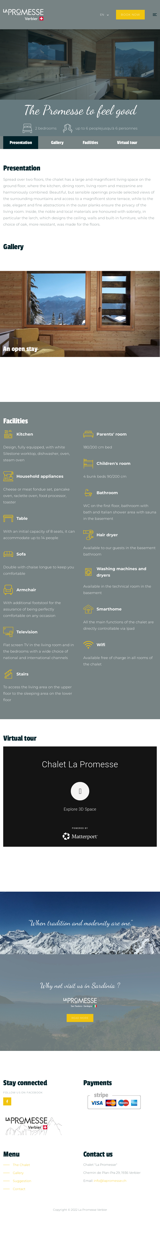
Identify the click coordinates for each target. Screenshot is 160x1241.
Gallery (57, 142)
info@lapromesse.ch (110, 1181)
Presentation (21, 142)
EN (102, 14)
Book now (130, 14)
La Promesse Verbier (92, 1210)
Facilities (90, 142)
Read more (80, 1017)
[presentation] (24, 314)
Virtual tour (127, 142)
